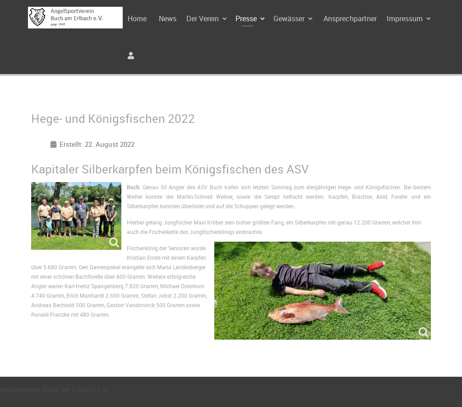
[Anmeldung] (132, 55)
